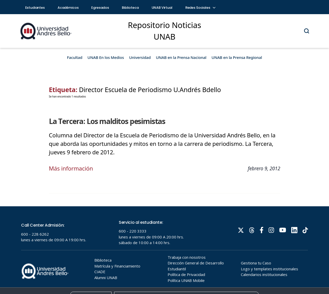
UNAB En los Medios (105, 57)
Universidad (140, 57)
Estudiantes (35, 7)
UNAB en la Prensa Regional (237, 57)
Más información (71, 168)
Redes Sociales (200, 7)
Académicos (68, 7)
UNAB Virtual (162, 7)
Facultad (75, 57)
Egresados (100, 7)
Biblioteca (130, 7)
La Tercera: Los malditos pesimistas (107, 121)
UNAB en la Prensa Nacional (181, 57)
